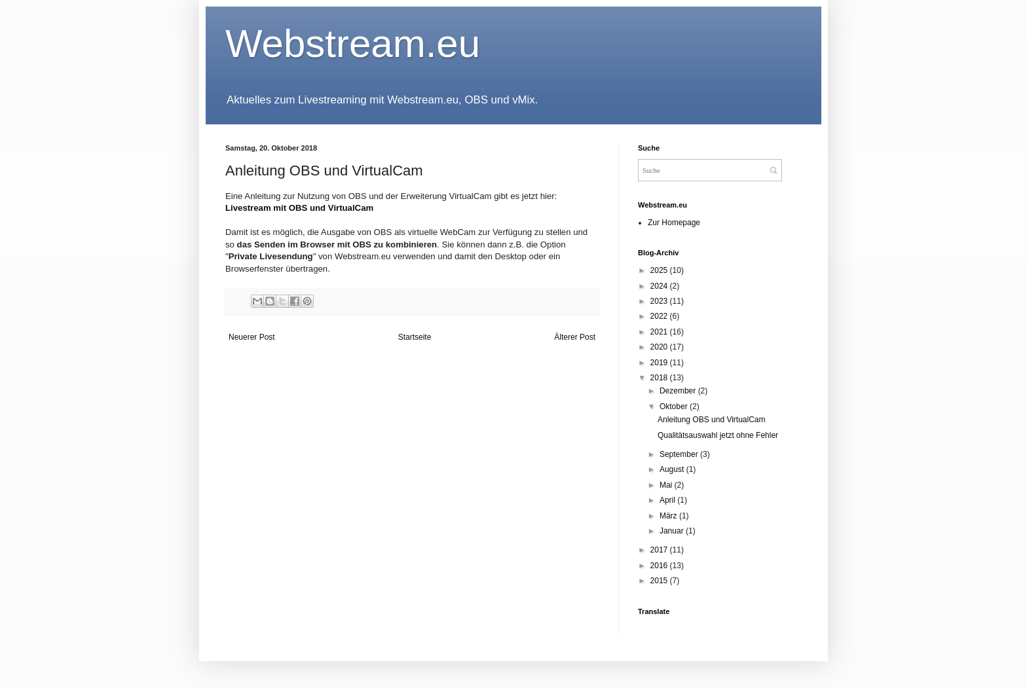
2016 (660, 565)
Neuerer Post (252, 337)
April (668, 500)
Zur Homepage (674, 222)
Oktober (675, 406)
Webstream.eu (352, 43)
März (669, 515)
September (680, 454)
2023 (660, 301)
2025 (660, 270)
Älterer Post (574, 337)
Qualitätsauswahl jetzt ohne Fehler (718, 435)
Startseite (415, 337)
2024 (660, 286)
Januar (673, 530)
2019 (660, 362)
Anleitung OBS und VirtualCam (712, 419)
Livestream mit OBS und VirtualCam (299, 208)
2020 (660, 347)
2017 (660, 549)
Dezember (679, 390)
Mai (667, 485)
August (673, 469)
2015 (660, 580)
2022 (660, 316)
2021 (660, 331)
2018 (660, 377)
